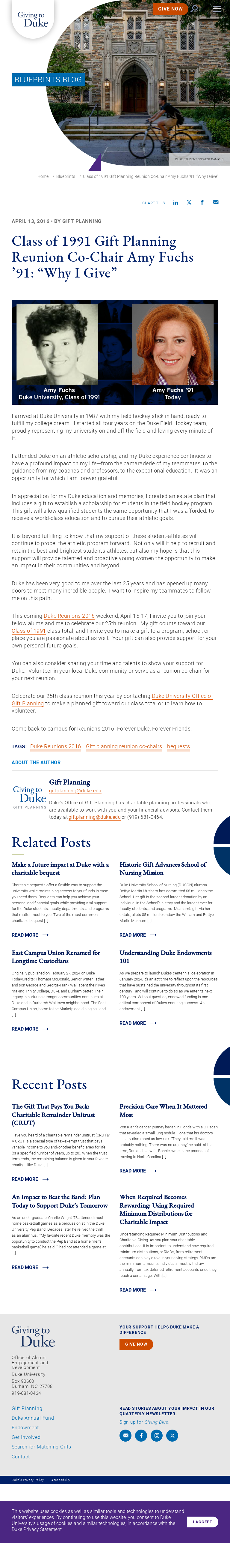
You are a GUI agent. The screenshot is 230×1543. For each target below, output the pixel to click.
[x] (172, 1495)
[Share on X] (189, 203)
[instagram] (157, 1495)
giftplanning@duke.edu (75, 847)
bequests (179, 803)
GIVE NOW (163, 16)
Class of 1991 (62, 676)
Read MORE (26, 991)
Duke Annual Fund (33, 1477)
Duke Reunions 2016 (75, 659)
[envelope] (125, 1495)
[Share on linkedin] (175, 203)
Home (43, 176)
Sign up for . (144, 1481)
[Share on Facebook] (202, 203)
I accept (201, 1522)
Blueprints (65, 176)
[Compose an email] (216, 203)
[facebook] (141, 1495)
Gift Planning (27, 1467)
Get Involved (26, 1496)
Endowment (25, 1487)
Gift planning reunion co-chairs (125, 803)
